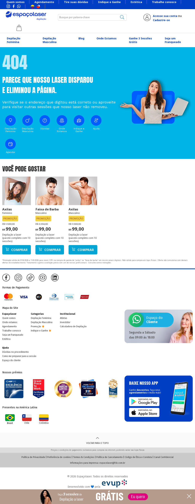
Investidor (65, 322)
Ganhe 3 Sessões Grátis (140, 40)
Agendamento (44, 2)
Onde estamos (9, 322)
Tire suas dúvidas (76, 2)
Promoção (36, 326)
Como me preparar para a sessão (19, 356)
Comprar (17, 249)
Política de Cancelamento (109, 457)
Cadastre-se (161, 20)
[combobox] (92, 17)
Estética (136, 2)
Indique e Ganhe (109, 2)
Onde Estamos (107, 38)
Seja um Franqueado (173, 40)
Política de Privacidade (33, 457)
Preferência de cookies (59, 457)
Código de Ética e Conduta (138, 457)
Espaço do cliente (11, 360)
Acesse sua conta (165, 16)
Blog (81, 38)
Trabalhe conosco (164, 2)
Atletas (63, 318)
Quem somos (15, 2)
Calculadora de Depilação (73, 326)
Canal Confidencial (163, 457)
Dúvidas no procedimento (15, 352)
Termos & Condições (83, 457)
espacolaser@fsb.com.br (112, 463)
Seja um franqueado (12, 335)
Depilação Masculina (50, 40)
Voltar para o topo (97, 440)
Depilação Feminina (13, 40)
